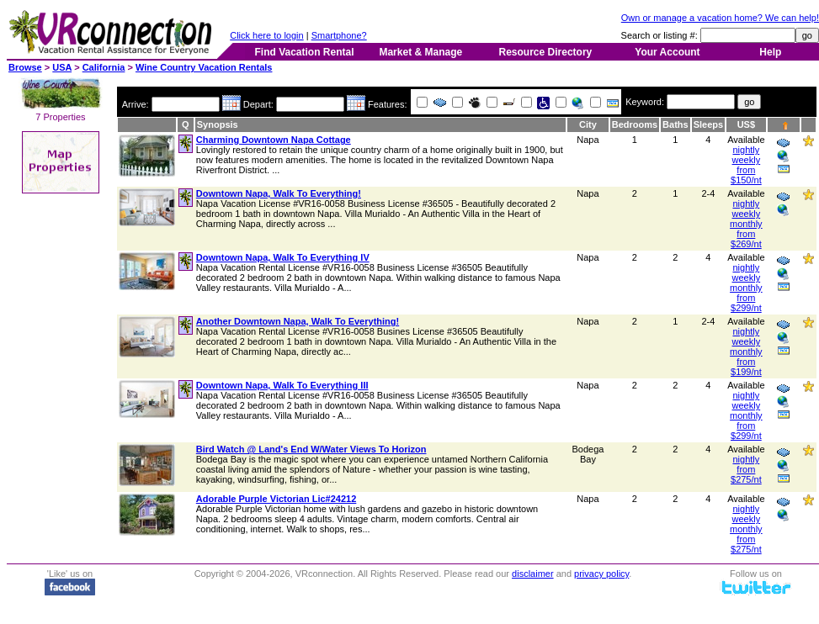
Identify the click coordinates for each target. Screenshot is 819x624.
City (588, 124)
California (103, 67)
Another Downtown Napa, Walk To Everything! (297, 321)
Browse (25, 67)
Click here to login (266, 35)
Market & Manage (420, 52)
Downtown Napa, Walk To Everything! (278, 193)
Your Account (667, 52)
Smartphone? (339, 35)
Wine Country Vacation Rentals (204, 67)
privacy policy (601, 573)
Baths (675, 124)
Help (770, 52)
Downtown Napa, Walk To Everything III (282, 385)
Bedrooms (634, 124)
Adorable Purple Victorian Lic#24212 (276, 499)
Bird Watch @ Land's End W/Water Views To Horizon (311, 449)
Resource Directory (546, 52)
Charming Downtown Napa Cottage (273, 140)
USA (62, 67)
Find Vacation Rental (304, 52)
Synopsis (217, 124)
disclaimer (533, 573)
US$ (746, 124)
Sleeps (708, 124)
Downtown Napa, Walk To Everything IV (283, 257)
